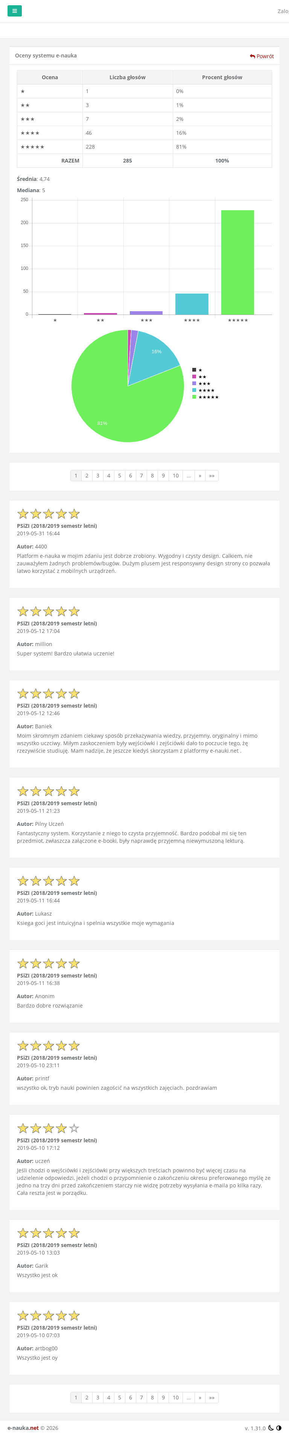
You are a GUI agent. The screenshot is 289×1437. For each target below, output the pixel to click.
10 (176, 475)
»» (211, 475)
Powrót (262, 56)
